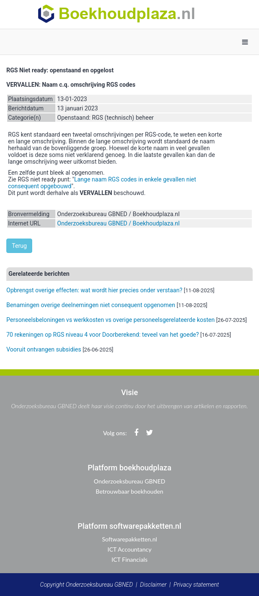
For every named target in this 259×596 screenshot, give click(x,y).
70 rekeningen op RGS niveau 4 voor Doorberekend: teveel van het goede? (102, 334)
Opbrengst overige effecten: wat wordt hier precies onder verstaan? (94, 290)
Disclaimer (153, 584)
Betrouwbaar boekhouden (129, 491)
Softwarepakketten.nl (129, 539)
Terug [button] (19, 245)
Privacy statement (196, 584)
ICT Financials (130, 559)
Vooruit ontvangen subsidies (43, 349)
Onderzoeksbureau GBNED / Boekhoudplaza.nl (118, 223)
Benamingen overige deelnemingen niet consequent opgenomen (90, 305)
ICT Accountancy (129, 549)
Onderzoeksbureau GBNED (129, 481)
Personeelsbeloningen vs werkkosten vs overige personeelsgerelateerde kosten (110, 319)
